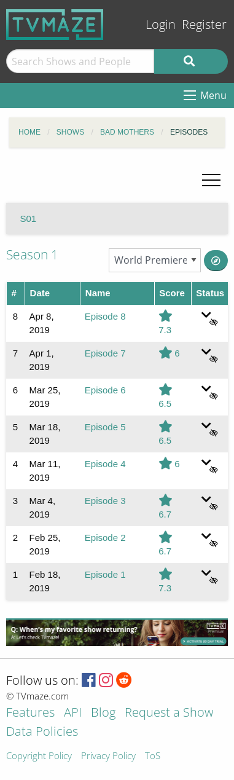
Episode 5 (105, 427)
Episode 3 (105, 500)
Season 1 (32, 254)
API (73, 713)
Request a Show (169, 713)
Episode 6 (105, 390)
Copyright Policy (39, 756)
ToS (152, 756)
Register (204, 24)
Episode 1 (105, 574)
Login (161, 24)
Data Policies (42, 732)
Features (30, 713)
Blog (103, 713)
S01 (28, 218)
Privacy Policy (108, 756)
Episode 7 (105, 353)
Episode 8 (105, 316)
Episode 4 (105, 464)
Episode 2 (105, 537)
